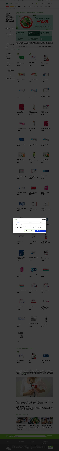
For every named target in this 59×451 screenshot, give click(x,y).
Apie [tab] (40, 222)
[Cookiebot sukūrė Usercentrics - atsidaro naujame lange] (42, 219)
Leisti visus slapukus (40, 230)
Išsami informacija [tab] (29, 222)
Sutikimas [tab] (18, 222)
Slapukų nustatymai (29, 230)
